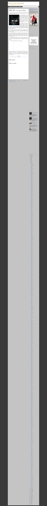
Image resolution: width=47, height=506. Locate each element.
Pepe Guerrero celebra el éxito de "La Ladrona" (31, 207)
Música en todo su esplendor (16, 3)
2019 (30, 499)
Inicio (9, 6)
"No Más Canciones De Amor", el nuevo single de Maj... (31, 324)
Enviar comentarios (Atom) (14, 81)
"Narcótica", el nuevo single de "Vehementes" (31, 369)
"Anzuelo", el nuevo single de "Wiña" (31, 436)
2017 (30, 501)
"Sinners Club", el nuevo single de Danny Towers (31, 413)
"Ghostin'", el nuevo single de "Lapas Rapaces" (31, 372)
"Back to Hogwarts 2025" (31, 178)
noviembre (32, 157)
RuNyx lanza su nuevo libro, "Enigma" (31, 419)
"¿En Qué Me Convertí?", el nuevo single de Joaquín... (31, 238)
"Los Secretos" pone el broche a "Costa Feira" (31, 256)
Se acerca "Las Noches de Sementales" (31, 483)
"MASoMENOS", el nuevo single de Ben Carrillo (31, 203)
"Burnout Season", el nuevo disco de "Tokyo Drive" (31, 266)
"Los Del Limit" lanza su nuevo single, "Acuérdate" (31, 242)
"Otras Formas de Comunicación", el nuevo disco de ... (31, 449)
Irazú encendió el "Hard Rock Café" (31, 218)
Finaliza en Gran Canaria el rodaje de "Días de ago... (31, 399)
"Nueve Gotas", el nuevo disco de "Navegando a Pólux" (31, 282)
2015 (30, 503)
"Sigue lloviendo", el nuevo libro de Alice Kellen (31, 452)
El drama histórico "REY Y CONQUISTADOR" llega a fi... (31, 386)
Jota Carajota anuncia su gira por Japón (31, 221)
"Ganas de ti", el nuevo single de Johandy (31, 360)
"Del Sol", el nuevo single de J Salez (31, 292)
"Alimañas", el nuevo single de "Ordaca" (31, 480)
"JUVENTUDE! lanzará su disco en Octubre (31, 396)
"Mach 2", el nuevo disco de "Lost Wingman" (35, 117)
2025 (30, 155)
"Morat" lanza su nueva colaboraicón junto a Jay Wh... (31, 172)
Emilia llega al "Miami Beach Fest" (31, 358)
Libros (14, 6)
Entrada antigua (25, 80)
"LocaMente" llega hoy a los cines (31, 164)
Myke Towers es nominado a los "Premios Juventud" (31, 463)
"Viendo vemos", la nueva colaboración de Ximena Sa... (31, 317)
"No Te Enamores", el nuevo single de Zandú (31, 193)
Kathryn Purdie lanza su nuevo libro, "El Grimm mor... (31, 347)
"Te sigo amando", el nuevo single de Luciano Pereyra (31, 351)
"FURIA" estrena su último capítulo (31, 363)
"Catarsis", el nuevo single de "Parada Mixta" (31, 181)
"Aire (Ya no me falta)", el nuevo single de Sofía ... (31, 393)
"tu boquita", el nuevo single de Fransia (31, 275)
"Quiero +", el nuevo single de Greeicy (31, 226)
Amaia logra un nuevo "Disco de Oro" (31, 169)
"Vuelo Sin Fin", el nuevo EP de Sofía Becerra (31, 190)
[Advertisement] (33, 59)
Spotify (17, 52)
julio (31, 488)
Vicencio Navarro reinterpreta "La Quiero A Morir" (31, 379)
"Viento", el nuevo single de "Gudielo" (31, 425)
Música (12, 6)
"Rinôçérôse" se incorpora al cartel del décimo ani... (31, 390)
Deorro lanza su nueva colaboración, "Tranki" (31, 327)
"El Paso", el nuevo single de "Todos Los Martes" (31, 354)
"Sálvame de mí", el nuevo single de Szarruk (31, 253)
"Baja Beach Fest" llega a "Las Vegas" (31, 331)
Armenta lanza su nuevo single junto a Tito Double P (31, 303)
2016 (30, 502)
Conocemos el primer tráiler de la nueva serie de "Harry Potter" (35, 113)
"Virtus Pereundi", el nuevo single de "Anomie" (31, 438)
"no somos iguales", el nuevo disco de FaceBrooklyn (31, 289)
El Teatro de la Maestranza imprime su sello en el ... (31, 422)
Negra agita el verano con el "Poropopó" (31, 441)
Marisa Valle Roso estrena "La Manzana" (31, 486)
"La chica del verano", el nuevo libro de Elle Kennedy (31, 383)
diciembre (32, 156)
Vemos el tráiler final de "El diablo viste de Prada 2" (33, 10)
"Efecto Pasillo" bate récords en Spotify (31, 416)
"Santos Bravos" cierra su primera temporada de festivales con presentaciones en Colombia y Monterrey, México (33, 123)
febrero (31, 492)
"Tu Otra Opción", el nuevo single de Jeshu (31, 433)
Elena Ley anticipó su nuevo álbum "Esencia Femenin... (31, 176)
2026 (30, 154)
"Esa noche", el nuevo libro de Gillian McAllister (35, 128)
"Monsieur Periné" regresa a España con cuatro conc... (31, 456)
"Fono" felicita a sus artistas (31, 431)
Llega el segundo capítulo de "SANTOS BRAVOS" (31, 333)
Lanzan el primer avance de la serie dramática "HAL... (31, 376)
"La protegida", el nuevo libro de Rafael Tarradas (31, 200)
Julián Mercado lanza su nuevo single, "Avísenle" (31, 320)
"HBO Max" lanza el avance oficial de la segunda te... (31, 340)
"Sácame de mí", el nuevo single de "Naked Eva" (31, 184)
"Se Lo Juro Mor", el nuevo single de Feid (31, 428)
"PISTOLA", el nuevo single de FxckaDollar (31, 466)
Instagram (12, 52)
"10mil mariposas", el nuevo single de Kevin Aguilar (31, 366)
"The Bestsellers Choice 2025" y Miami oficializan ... (31, 250)
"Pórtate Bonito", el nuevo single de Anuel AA (31, 259)
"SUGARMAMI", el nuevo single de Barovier (31, 262)
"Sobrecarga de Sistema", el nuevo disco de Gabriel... (31, 214)
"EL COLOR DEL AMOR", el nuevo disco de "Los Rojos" (31, 299)
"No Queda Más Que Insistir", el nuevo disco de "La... (31, 445)
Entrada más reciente (12, 80)
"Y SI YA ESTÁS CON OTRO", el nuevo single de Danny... (31, 278)
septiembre (32, 160)
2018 (30, 500)
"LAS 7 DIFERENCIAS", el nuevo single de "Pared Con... (31, 232)
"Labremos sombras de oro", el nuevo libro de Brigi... (31, 235)
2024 (30, 495)
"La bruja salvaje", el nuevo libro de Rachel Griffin (31, 272)
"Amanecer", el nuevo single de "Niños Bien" (31, 344)
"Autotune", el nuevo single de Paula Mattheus (31, 187)
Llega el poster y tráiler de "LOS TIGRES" (31, 223)
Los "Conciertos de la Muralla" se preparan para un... (31, 406)
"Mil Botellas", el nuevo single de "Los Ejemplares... (31, 295)
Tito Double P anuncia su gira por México (31, 269)
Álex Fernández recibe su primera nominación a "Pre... (31, 477)
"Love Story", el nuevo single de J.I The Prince (31, 410)
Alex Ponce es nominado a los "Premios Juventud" (31, 459)
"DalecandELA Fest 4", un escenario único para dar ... (31, 313)
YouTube (15, 52)
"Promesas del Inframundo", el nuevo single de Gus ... (31, 470)
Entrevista (18, 6)
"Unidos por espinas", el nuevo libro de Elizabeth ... (31, 309)
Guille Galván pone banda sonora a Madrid (31, 402)
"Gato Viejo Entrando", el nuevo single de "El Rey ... (31, 337)
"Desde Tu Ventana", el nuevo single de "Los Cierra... (31, 246)
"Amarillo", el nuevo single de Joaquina (31, 307)
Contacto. (21, 6)
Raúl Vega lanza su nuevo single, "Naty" (31, 286)
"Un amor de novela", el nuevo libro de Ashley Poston (31, 166)
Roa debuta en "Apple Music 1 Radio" (31, 228)
